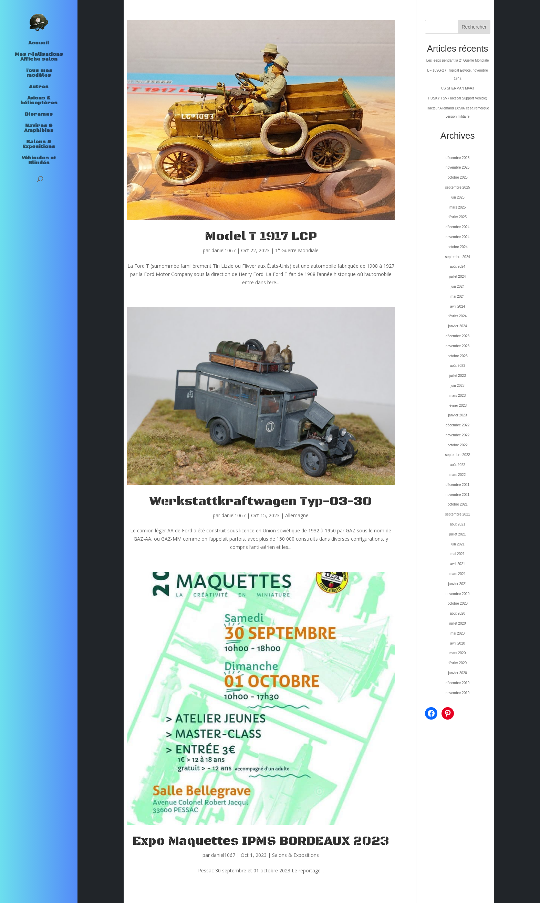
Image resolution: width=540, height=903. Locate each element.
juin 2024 (457, 286)
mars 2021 (457, 574)
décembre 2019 (458, 683)
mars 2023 (457, 395)
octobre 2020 (457, 603)
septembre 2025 (457, 187)
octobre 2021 (457, 504)
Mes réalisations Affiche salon (39, 57)
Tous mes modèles (38, 73)
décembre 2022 (458, 425)
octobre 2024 (457, 247)
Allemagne (297, 515)
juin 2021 (457, 544)
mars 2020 (457, 653)
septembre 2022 (457, 455)
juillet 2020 (457, 623)
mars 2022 (457, 475)
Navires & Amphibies (38, 128)
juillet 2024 (457, 276)
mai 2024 (457, 296)
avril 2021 (457, 564)
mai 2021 (457, 554)
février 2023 (457, 405)
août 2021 (457, 524)
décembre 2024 (458, 227)
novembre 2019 (458, 693)
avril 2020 (457, 643)
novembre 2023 (458, 346)
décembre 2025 (458, 158)
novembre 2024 (458, 237)
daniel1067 (223, 250)
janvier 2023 (457, 415)
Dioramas (39, 114)
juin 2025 (457, 197)
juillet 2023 (457, 376)
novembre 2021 (458, 495)
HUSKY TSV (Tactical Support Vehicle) (457, 98)
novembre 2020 (458, 594)
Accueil (38, 43)
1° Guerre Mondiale (297, 250)
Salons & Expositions (38, 144)
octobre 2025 (457, 177)
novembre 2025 (458, 167)
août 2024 (457, 266)
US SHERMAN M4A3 (457, 88)
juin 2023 (457, 385)
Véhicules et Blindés (39, 161)
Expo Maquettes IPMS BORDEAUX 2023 (261, 841)
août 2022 (457, 465)
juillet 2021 (457, 534)
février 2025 (457, 217)
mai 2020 (457, 633)
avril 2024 (457, 306)
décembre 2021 (458, 485)
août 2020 (457, 613)
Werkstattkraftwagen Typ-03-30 (260, 501)
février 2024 (457, 316)
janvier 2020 (457, 673)
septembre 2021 (457, 514)
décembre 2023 (458, 336)
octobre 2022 (457, 445)
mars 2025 (457, 207)
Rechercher (474, 27)
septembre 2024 (457, 257)
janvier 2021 (457, 584)
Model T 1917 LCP (261, 236)
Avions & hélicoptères (39, 101)
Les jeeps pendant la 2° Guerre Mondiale (457, 60)
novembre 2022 (458, 435)
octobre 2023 (457, 356)
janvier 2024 (457, 326)
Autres (39, 87)
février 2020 (457, 663)
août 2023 (457, 366)
